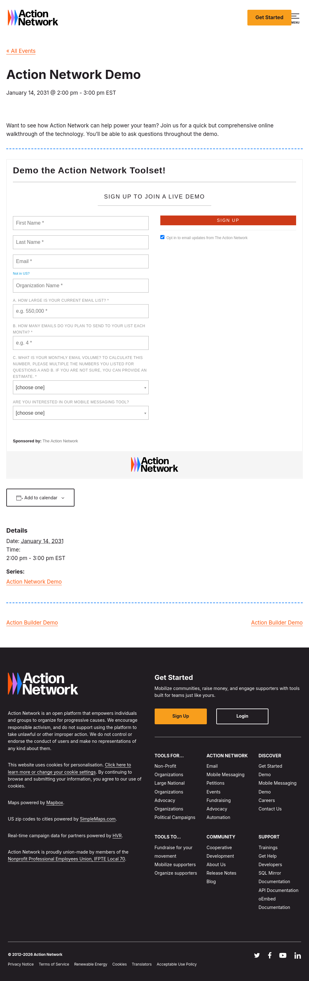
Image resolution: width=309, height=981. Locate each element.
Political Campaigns (175, 817)
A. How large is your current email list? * (61, 300)
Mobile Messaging (226, 774)
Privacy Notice (21, 964)
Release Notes (221, 873)
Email (212, 766)
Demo (265, 774)
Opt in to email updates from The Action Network (204, 237)
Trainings (268, 847)
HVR (117, 835)
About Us (216, 864)
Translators (142, 964)
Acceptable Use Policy (177, 964)
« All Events (21, 51)
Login (239, 716)
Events (213, 791)
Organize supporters (176, 873)
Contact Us (270, 808)
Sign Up (179, 716)
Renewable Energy (90, 964)
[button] (296, 17)
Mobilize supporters (175, 864)
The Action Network (60, 441)
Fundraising (219, 800)
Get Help (268, 856)
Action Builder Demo (32, 622)
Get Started (269, 17)
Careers (267, 800)
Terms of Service (54, 964)
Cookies (119, 964)
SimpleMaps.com (98, 818)
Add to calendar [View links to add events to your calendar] (41, 497)
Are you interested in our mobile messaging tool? (71, 402)
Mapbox (54, 802)
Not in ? (21, 273)
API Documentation (279, 890)
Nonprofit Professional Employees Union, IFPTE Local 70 (66, 858)
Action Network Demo (34, 582)
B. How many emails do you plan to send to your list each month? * (79, 329)
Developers (270, 864)
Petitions (215, 783)
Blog (211, 881)
